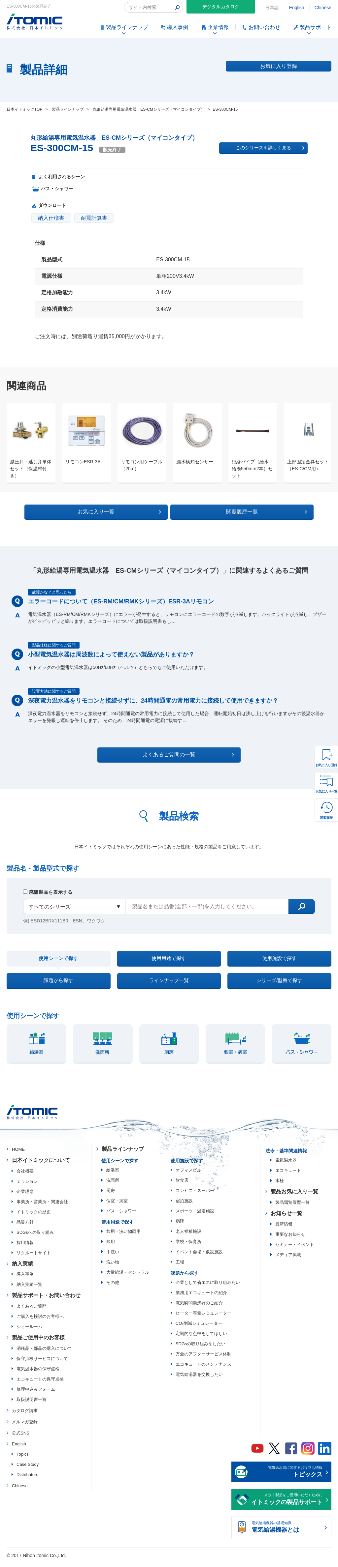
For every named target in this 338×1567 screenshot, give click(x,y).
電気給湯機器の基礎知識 (287, 1532)
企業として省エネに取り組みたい (208, 1286)
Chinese (323, 7)
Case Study (28, 1468)
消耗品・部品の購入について (44, 1352)
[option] (27, 443)
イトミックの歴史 (34, 1216)
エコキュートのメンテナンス (203, 1368)
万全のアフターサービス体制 (203, 1358)
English (296, 7)
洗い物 (112, 1266)
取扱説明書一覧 (32, 1404)
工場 (180, 1266)
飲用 (110, 1245)
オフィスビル (188, 1174)
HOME (18, 1153)
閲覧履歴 (326, 818)
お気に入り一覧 (326, 791)
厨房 (110, 1194)
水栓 (279, 1185)
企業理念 (25, 1195)
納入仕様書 (51, 218)
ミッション (27, 1185)
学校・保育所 (188, 1245)
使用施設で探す (279, 959)
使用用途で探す (169, 959)
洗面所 (112, 1184)
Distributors (27, 1479)
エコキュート (288, 1175)
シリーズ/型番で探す (279, 983)
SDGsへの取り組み (35, 1236)
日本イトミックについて (41, 1164)
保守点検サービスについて (42, 1363)
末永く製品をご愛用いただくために (286, 1504)
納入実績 (22, 1268)
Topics (23, 1458)
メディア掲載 (288, 1259)
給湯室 (112, 1174)
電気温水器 (286, 1164)
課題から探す (58, 983)
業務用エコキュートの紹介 (201, 1296)
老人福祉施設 (188, 1235)
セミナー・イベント (294, 1248)
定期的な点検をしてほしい (201, 1337)
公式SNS (20, 1437)
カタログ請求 (25, 1415)
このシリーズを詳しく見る (270, 148)
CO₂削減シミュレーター (199, 1327)
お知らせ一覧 (286, 1217)
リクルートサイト (34, 1257)
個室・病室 (117, 1205)
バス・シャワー (121, 1215)
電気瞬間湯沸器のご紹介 (199, 1307)
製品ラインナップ (123, 1153)
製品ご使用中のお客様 (38, 1342)
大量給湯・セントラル (127, 1276)
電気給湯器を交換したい (199, 1378)
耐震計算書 (94, 218)
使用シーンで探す (58, 959)
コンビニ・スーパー (195, 1194)
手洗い (112, 1256)
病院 (180, 1225)
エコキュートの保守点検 (40, 1383)
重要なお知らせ (290, 1238)
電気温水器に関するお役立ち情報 (286, 1477)
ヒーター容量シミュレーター (203, 1317)
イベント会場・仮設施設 (199, 1256)
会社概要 (25, 1175)
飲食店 (182, 1184)
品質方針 (25, 1226)
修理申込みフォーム (36, 1393)
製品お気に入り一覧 (294, 1196)
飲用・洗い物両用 (123, 1235)
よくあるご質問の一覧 (175, 754)
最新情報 (283, 1228)
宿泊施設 (184, 1205)
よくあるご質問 (32, 1310)
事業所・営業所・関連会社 (42, 1206)
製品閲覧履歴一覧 (292, 1206)
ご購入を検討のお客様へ (40, 1321)
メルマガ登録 (25, 1426)
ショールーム (29, 1331)
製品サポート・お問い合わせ (46, 1300)
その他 (112, 1286)
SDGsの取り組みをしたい (201, 1348)
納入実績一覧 (29, 1289)
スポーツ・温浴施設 (195, 1215)
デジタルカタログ (220, 6)
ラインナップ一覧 (169, 983)
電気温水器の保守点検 (38, 1373)
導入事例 (25, 1278)
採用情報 (25, 1246)
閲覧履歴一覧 (226, 511)
